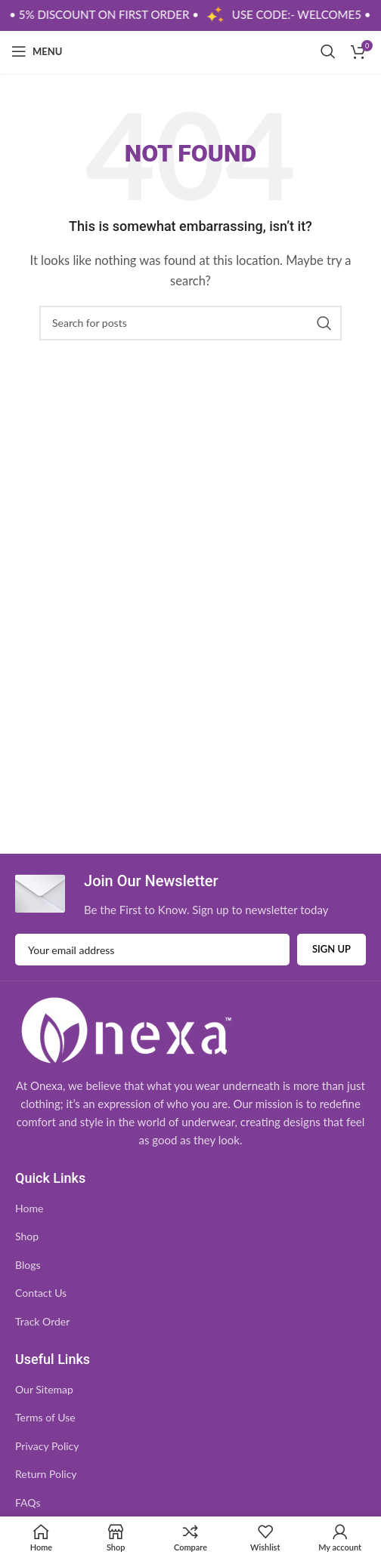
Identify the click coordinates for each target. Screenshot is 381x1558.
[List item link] (190, 1208)
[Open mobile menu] (37, 51)
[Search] (328, 51)
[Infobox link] (171, 894)
